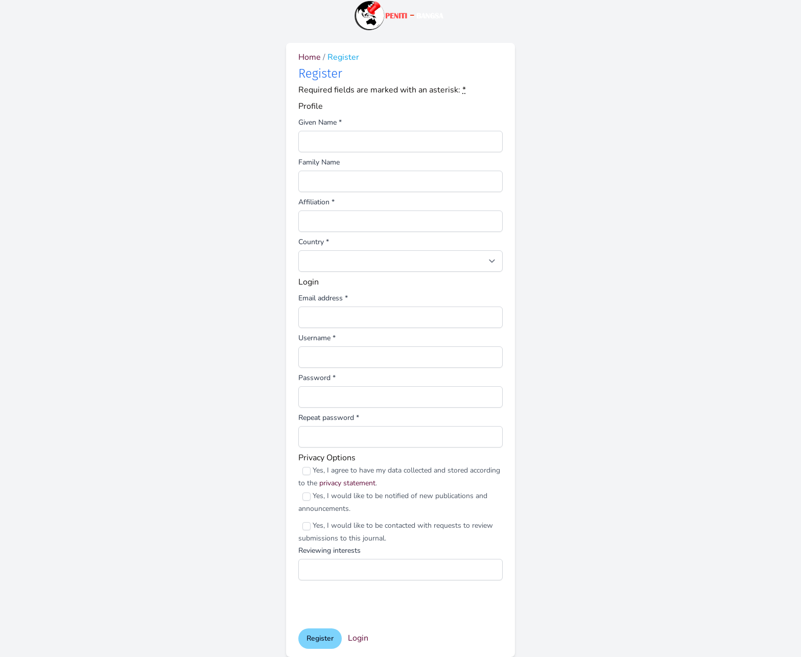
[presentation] (376, 604)
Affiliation (316, 202)
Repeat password (328, 418)
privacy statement (347, 483)
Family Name (319, 162)
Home (310, 57)
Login (358, 638)
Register (320, 638)
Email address (323, 298)
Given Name (320, 122)
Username (317, 338)
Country (313, 242)
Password (317, 378)
